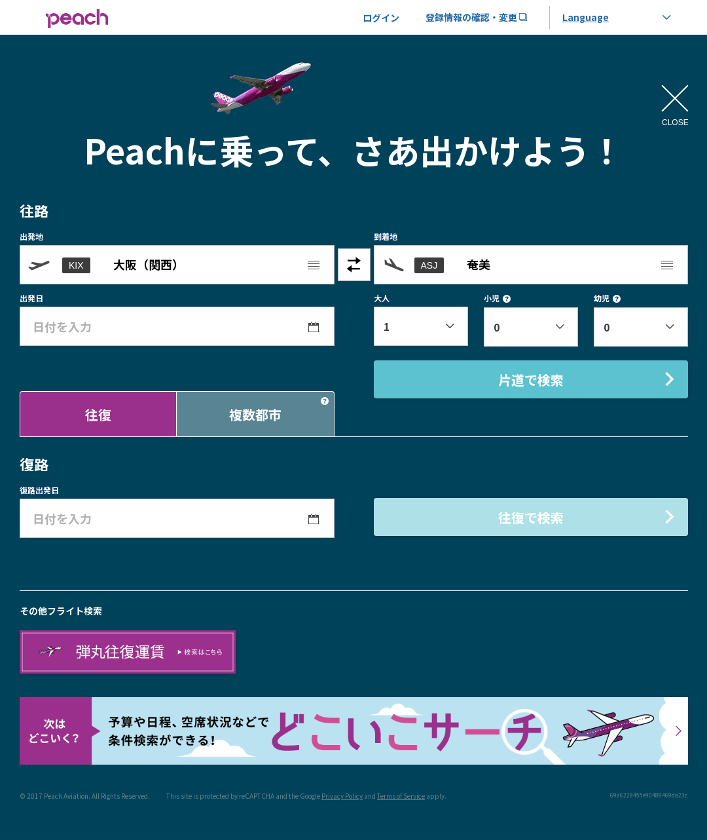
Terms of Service (401, 796)
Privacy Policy (342, 796)
